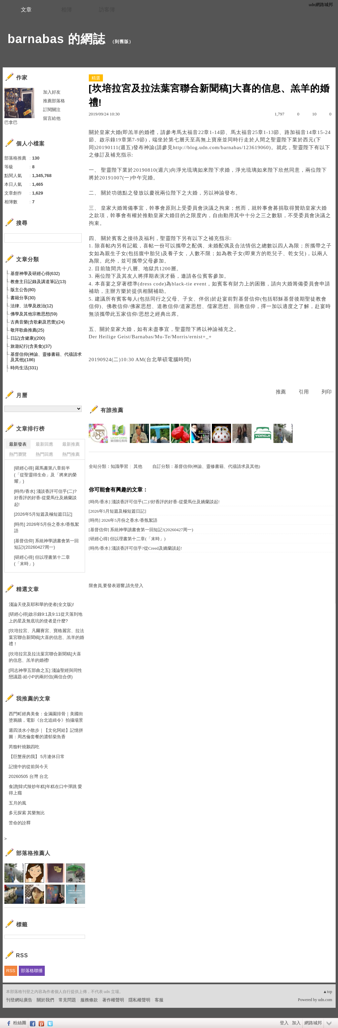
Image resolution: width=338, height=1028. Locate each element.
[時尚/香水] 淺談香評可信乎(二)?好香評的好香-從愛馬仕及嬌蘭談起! (154, 501)
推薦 (281, 392)
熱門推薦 (71, 454)
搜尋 (76, 238)
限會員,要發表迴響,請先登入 (116, 585)
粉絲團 (19, 1022)
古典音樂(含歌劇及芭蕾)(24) (37, 321)
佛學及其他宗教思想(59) (34, 313)
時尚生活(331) (24, 367)
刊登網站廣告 (19, 999)
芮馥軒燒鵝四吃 (24, 746)
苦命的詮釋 (20, 822)
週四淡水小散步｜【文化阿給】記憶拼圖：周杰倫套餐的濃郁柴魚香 (46, 734)
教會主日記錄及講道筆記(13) (38, 281)
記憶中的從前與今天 (28, 766)
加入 (296, 1022)
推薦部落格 (54, 100)
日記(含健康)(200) (27, 338)
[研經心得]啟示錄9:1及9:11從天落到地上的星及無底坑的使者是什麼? (46, 617)
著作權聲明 (113, 999)
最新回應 (44, 444)
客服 (159, 999)
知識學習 (119, 466)
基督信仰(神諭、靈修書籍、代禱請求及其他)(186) (46, 357)
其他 (138, 466)
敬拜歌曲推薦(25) (27, 330)
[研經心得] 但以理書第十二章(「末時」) (127, 538)
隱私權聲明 (139, 999)
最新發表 (18, 444)
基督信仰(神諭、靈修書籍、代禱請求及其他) (217, 466)
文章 (26, 9)
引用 (304, 392)
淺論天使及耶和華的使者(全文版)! (41, 604)
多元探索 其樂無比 (27, 812)
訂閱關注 (52, 109)
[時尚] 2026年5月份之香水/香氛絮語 (123, 520)
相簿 (66, 9)
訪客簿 (107, 9)
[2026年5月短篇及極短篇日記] (117, 511)
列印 (327, 392)
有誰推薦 (112, 410)
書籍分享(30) (23, 297)
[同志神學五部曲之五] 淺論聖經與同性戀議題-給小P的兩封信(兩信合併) (45, 674)
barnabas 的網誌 (56, 39)
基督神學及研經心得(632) (35, 273)
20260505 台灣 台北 (28, 776)
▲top (327, 991)
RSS (10, 970)
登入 (284, 1022)
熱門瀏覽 (18, 454)
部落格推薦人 (33, 853)
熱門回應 (44, 454)
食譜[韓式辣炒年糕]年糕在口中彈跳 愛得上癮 (45, 790)
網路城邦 (313, 1022)
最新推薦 (71, 444)
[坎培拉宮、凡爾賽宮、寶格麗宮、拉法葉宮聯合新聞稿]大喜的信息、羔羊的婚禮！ (46, 637)
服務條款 (89, 999)
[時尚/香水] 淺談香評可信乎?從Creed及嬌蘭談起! (135, 548)
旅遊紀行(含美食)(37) (31, 346)
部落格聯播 (32, 970)
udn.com (325, 999)
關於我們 (45, 999)
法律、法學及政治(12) (31, 305)
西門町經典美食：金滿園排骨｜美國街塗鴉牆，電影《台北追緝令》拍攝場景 (46, 717)
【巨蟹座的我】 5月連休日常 (37, 756)
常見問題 (67, 999)
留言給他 (52, 118)
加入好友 (52, 92)
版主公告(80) (23, 289)
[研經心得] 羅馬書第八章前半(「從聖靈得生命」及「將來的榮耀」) (45, 475)
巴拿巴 (10, 122)
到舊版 (122, 41)
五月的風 (17, 803)
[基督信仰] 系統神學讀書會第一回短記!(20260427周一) (141, 529)
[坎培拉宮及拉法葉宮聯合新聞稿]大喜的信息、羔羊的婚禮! (45, 657)
